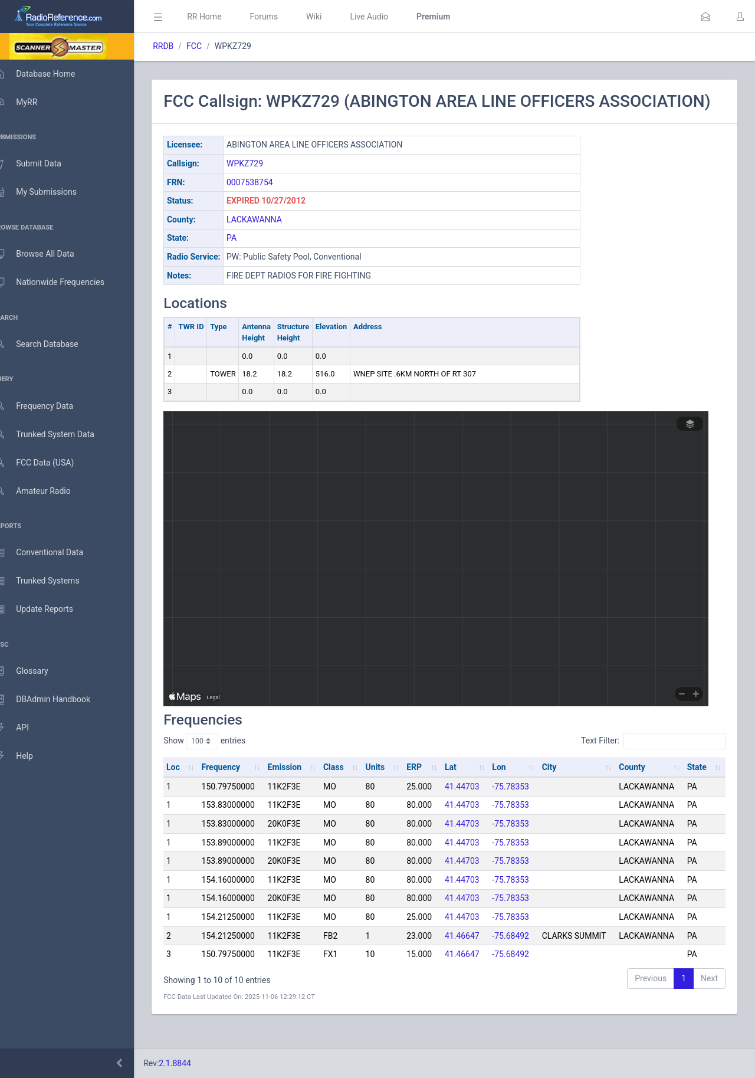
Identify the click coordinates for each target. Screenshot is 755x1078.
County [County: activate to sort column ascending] (635, 787)
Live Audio (386, 16)
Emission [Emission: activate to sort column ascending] (298, 787)
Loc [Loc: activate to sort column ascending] (190, 787)
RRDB (180, 46)
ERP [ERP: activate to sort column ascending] (423, 787)
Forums (281, 16)
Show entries (221, 761)
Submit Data (39, 164)
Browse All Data (45, 254)
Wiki (331, 16)
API (23, 728)
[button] (705, 16)
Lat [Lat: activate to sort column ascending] (458, 787)
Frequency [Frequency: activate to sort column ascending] (236, 787)
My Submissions (47, 192)
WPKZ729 (262, 183)
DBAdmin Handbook (53, 699)
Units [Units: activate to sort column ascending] (386, 787)
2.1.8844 (192, 1063)
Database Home (46, 73)
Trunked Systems (48, 581)
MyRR (27, 102)
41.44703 (469, 806)
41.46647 (469, 955)
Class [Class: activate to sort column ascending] (346, 787)
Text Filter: (653, 761)
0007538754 (267, 202)
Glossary (32, 671)
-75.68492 (517, 955)
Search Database (48, 344)
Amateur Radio (44, 491)
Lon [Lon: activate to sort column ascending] (505, 787)
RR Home (221, 16)
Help (25, 756)
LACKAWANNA (271, 239)
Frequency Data (45, 406)
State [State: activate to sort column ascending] (698, 787)
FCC (211, 46)
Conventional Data (50, 553)
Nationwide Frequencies (61, 282)
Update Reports (45, 609)
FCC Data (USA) (45, 463)
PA (249, 258)
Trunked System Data (55, 435)
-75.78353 (517, 806)
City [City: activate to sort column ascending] (554, 787)
